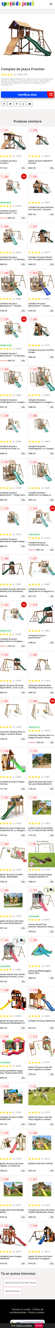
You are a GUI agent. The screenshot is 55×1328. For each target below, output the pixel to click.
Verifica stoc (36, 94)
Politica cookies (36, 1312)
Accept (38, 1325)
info (23, 167)
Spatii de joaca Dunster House (20, 1282)
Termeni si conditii (21, 1309)
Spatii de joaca (12, 1291)
